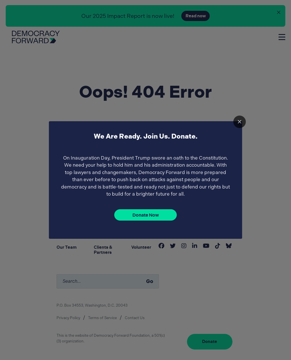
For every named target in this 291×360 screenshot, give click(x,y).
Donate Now (145, 215)
